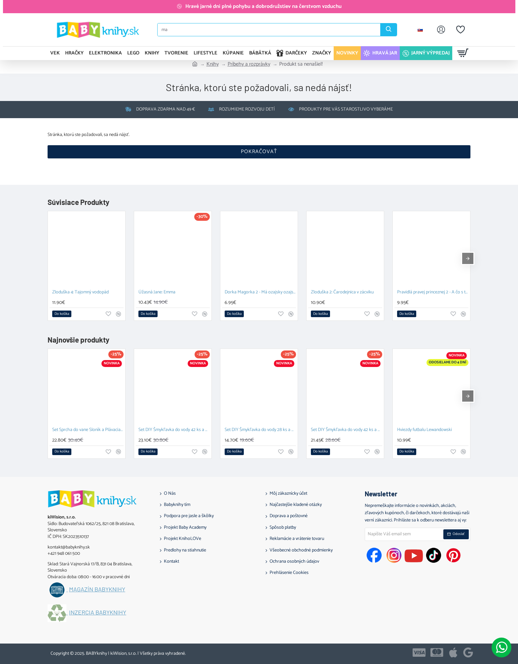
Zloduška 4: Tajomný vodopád (80, 292)
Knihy (212, 64)
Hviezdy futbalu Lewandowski (424, 430)
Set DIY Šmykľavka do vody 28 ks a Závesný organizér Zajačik (260, 430)
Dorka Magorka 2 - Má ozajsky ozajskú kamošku (260, 292)
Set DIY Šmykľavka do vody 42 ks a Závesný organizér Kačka (346, 430)
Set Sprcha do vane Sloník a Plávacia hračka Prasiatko (88, 430)
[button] (61, 314)
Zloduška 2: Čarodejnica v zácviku (342, 292)
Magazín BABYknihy (97, 589)
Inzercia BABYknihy (97, 612)
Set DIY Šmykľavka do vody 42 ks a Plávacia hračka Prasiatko (174, 430)
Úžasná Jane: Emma (156, 292)
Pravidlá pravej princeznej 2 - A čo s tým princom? (432, 292)
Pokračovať (259, 151)
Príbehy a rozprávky (249, 64)
